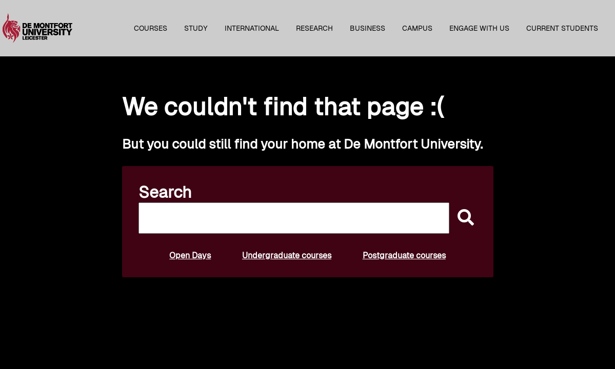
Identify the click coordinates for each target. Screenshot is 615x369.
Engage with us (479, 28)
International (252, 28)
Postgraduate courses (404, 255)
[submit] (463, 218)
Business (367, 28)
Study (196, 28)
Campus (417, 28)
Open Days (190, 255)
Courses (150, 28)
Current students (562, 28)
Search (165, 192)
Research (314, 28)
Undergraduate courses (286, 255)
